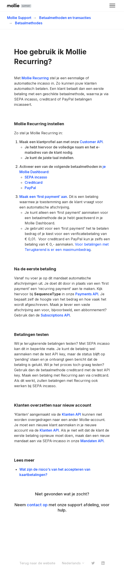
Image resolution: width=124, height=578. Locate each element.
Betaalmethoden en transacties (65, 17)
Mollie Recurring (35, 78)
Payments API (86, 294)
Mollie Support (19, 17)
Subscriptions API (55, 315)
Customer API (91, 142)
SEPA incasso (36, 177)
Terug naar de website (37, 563)
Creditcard (34, 182)
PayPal (30, 188)
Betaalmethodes (28, 23)
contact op (37, 504)
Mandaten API (92, 441)
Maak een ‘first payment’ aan (43, 196)
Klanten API (71, 414)
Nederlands (73, 563)
